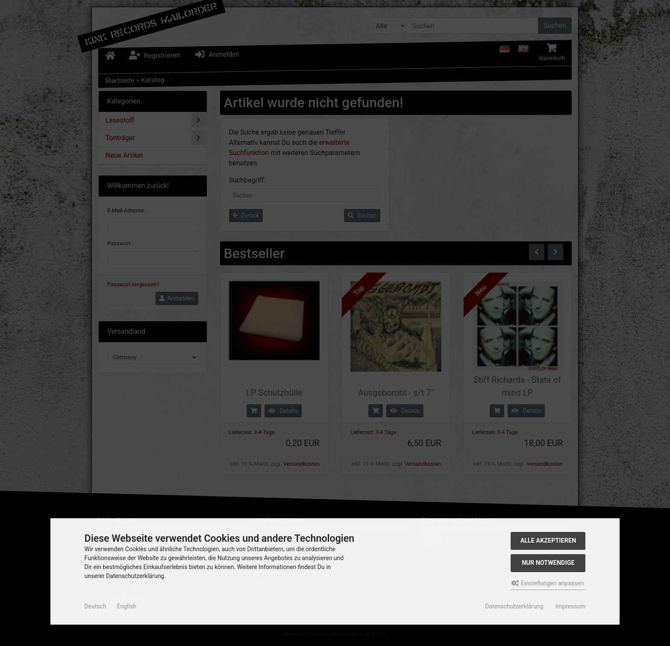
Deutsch (95, 606)
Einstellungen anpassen (547, 583)
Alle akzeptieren (548, 540)
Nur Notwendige (548, 563)
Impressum (570, 606)
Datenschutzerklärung (514, 606)
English (126, 606)
